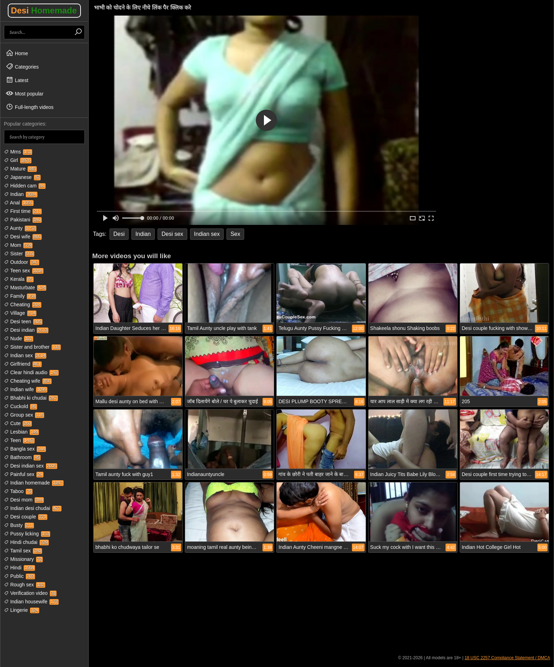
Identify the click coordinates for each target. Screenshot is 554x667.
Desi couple (25, 517)
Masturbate (25, 287)
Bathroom (22, 457)
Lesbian (21, 432)
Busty (19, 525)
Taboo (18, 491)
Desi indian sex (30, 466)
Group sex (24, 415)
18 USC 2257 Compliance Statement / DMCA (507, 657)
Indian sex (25, 355)
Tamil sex (23, 550)
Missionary (23, 559)
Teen (19, 440)
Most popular (24, 93)
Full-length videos (30, 107)
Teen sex (23, 270)
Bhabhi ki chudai (31, 398)
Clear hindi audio (31, 372)
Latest (17, 80)
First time (23, 211)
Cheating (22, 304)
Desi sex (172, 234)
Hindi (19, 567)
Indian (20, 194)
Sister (19, 253)
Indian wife (25, 389)
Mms (18, 152)
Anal (19, 202)
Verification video (30, 593)
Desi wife (23, 236)
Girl (17, 160)
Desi (44, 10)
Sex (235, 234)
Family (20, 296)
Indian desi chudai (32, 508)
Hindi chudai (26, 542)
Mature (20, 169)
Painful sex (23, 474)
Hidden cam (25, 185)
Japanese (22, 177)
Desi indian (26, 330)
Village (20, 313)
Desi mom (24, 500)
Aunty (20, 228)
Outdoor (21, 262)
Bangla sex (25, 449)
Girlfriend (23, 364)
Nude (18, 338)
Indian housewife (31, 601)
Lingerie (21, 610)
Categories (22, 66)
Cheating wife (28, 381)
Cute (18, 423)
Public (19, 576)
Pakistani (23, 219)
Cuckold (20, 406)
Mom (18, 245)
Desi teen (23, 321)
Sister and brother (32, 347)
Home (17, 53)
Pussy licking (27, 533)
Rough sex (24, 584)
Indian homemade (34, 483)
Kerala (19, 279)
